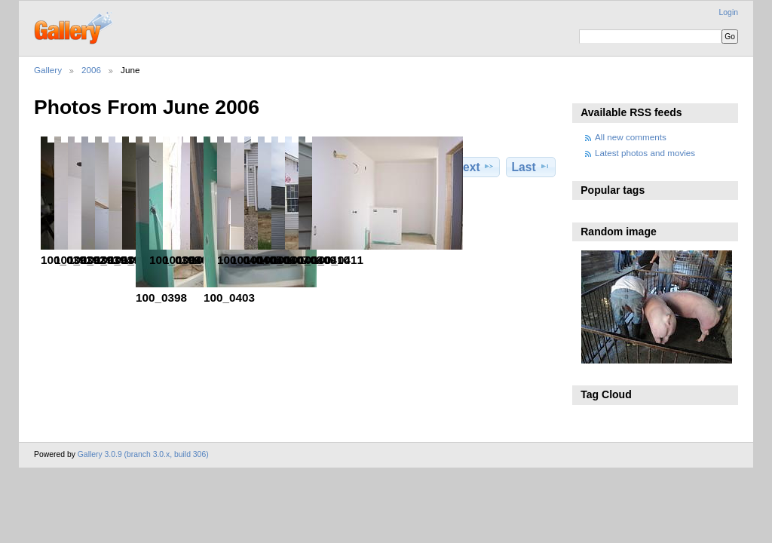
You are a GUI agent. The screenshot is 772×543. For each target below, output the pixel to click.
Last (531, 166)
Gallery (48, 70)
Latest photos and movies (645, 153)
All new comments (630, 137)
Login (728, 12)
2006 (91, 70)
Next (475, 166)
